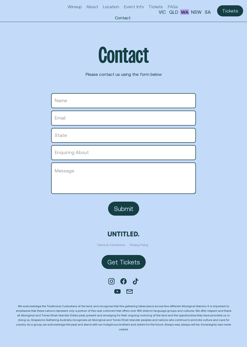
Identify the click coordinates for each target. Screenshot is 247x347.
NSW (196, 12)
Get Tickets (123, 262)
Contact (122, 17)
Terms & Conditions (111, 245)
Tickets (230, 11)
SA (208, 12)
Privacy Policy (139, 245)
